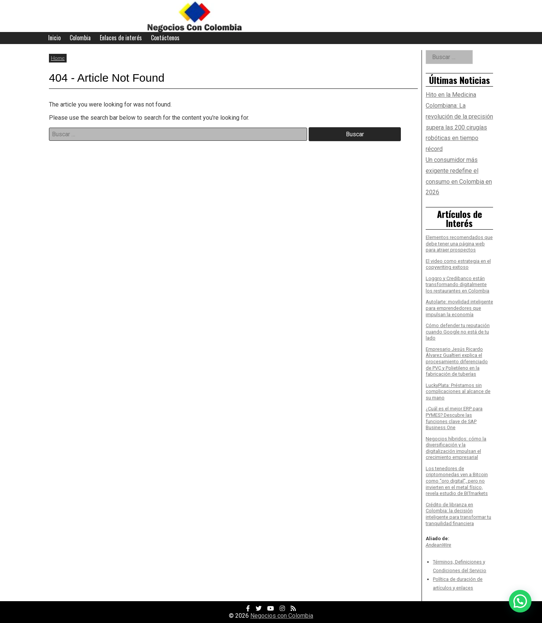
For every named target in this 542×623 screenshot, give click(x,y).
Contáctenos (165, 37)
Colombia (80, 37)
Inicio (54, 37)
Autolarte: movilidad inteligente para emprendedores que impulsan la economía (459, 308)
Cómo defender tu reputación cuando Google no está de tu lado (458, 332)
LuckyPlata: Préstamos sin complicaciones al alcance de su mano (458, 391)
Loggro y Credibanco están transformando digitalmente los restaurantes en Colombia (457, 285)
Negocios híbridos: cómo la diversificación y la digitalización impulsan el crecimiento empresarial (456, 448)
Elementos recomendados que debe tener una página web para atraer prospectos (459, 244)
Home (58, 58)
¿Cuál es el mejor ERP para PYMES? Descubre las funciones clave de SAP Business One (454, 418)
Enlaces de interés (121, 37)
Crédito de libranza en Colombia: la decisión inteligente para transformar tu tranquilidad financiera (458, 514)
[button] (520, 601)
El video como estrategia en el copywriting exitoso (458, 264)
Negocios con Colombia (281, 615)
